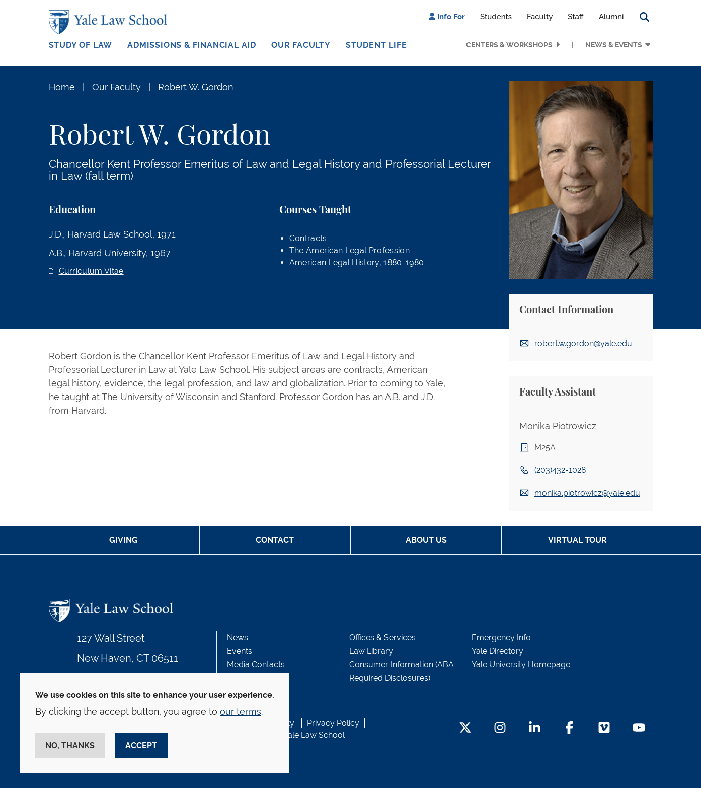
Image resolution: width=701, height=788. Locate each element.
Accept (141, 745)
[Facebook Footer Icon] (569, 728)
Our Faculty (301, 45)
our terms (240, 711)
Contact (275, 540)
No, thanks (70, 745)
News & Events (613, 45)
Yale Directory (497, 651)
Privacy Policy (333, 723)
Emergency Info (501, 637)
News (237, 637)
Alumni (611, 16)
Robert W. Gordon (195, 87)
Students (496, 16)
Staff (576, 16)
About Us (426, 540)
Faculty (540, 16)
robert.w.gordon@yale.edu (583, 343)
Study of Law (81, 45)
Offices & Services (382, 637)
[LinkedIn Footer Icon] (534, 728)
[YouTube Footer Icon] (639, 728)
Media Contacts (256, 664)
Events (239, 651)
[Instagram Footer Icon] (500, 728)
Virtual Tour (577, 540)
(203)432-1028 (560, 470)
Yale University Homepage (521, 664)
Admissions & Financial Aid (191, 45)
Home (62, 87)
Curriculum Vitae (91, 271)
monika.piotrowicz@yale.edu (587, 493)
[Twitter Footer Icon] (465, 728)
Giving (123, 540)
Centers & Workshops (509, 45)
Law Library (371, 651)
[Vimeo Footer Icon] (604, 728)
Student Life (376, 45)
